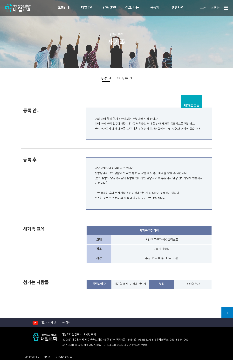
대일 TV (86, 7)
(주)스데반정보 (139, 345)
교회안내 (63, 7)
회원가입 (215, 7)
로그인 (202, 7)
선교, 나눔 (132, 7)
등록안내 (106, 78)
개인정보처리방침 (32, 357)
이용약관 (47, 357)
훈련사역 (177, 7)
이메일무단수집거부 (64, 357)
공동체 (154, 7)
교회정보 (65, 322)
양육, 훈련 (109, 7)
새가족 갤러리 (124, 78)
